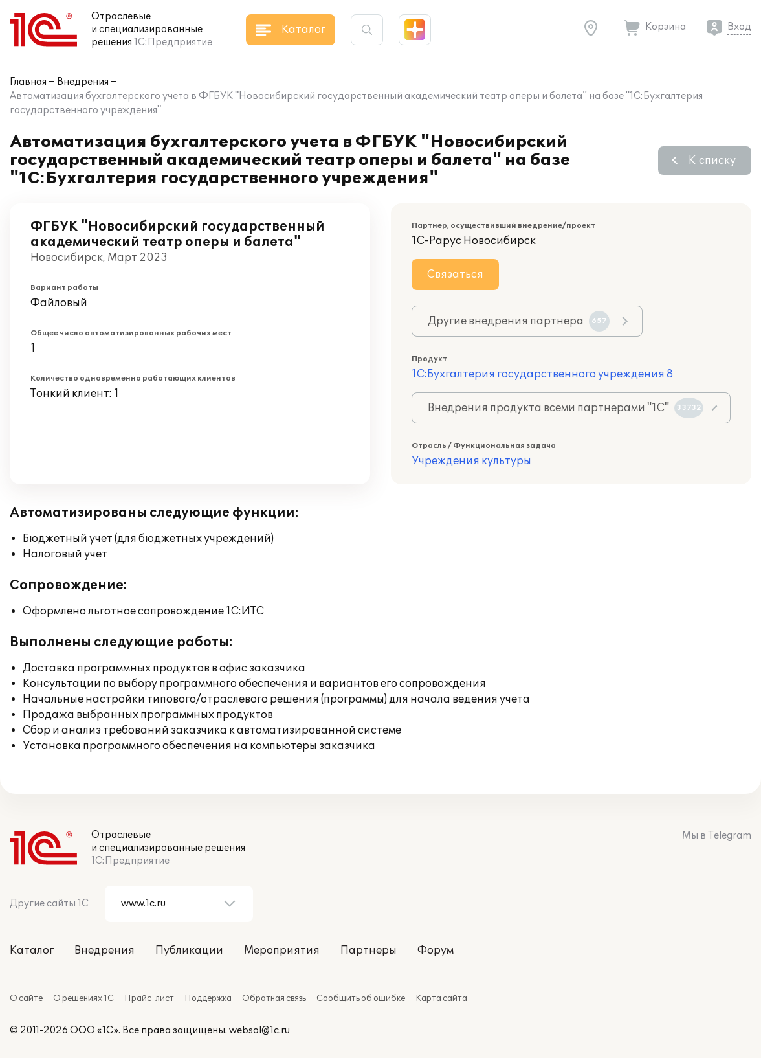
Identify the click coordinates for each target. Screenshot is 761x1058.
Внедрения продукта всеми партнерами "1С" (565, 408)
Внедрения (83, 81)
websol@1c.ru (259, 1030)
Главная (28, 81)
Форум (435, 950)
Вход (739, 26)
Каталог (32, 950)
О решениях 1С (83, 998)
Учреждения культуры (471, 461)
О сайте (26, 998)
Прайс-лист (149, 998)
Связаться (455, 274)
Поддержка (208, 998)
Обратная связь (274, 998)
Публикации (189, 950)
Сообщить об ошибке (360, 998)
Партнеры (368, 950)
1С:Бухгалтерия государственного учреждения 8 (542, 374)
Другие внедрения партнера (519, 321)
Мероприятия (282, 950)
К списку (712, 160)
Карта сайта (441, 998)
